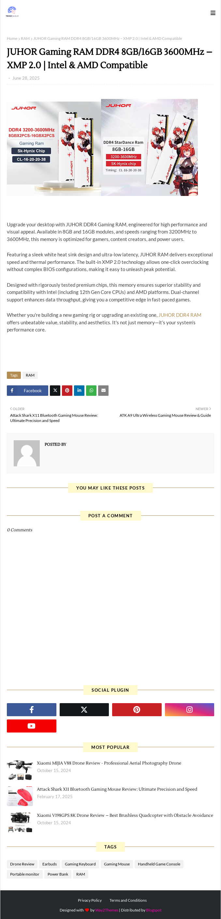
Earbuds (49, 864)
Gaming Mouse (117, 864)
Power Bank (58, 874)
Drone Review (22, 864)
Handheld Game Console (159, 864)
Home (12, 38)
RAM (25, 38)
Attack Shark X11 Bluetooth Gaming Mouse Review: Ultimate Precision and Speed (117, 789)
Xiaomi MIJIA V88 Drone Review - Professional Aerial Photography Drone (109, 763)
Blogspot (153, 910)
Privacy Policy (90, 900)
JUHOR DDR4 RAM (179, 315)
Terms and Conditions (128, 900)
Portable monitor (24, 874)
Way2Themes (106, 910)
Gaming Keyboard (80, 864)
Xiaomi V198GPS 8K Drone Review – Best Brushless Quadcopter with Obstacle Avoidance (125, 815)
